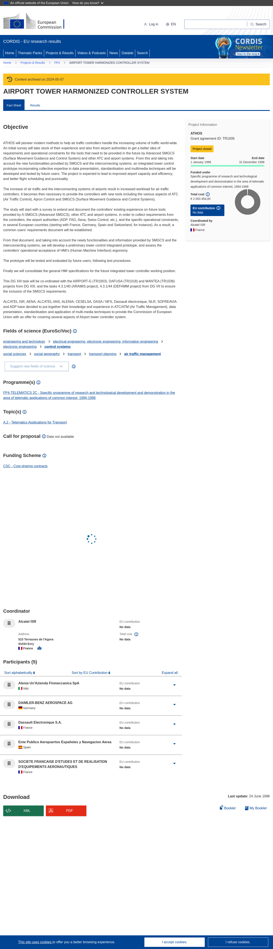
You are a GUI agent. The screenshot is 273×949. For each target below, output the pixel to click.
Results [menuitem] (35, 105)
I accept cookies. (174, 942)
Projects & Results (60, 53)
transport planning (102, 354)
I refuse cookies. (238, 942)
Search (142, 53)
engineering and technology (24, 341)
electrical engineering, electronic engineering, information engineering (105, 341)
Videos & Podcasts (91, 53)
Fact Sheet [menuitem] (14, 105)
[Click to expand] (174, 685)
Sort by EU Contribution (90, 673)
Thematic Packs (30, 53)
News (113, 53)
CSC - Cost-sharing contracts (25, 466)
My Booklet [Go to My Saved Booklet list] (256, 808)
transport (74, 354)
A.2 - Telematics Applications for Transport (35, 422)
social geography (47, 354)
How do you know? (88, 3)
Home (9, 53)
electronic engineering (20, 346)
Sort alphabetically (18, 673)
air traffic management (142, 354)
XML (26, 811)
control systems (57, 346)
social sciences (14, 354)
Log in (151, 24)
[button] (171, 24)
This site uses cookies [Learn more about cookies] (35, 942)
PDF (69, 811)
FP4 (57, 62)
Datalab (127, 53)
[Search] (258, 24)
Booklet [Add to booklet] (228, 807)
